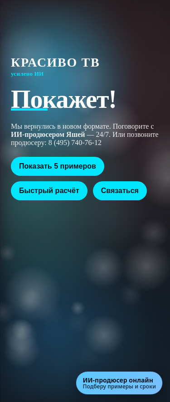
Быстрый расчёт (49, 190)
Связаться (120, 190)
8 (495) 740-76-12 (75, 142)
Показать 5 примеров (57, 166)
